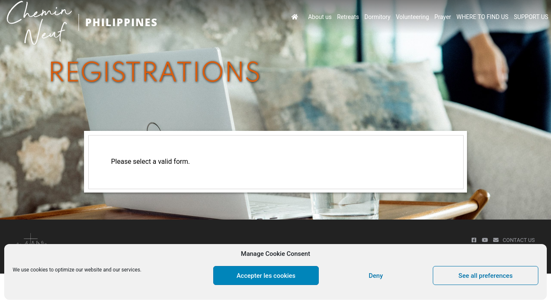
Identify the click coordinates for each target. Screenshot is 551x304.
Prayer (442, 17)
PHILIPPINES (121, 22)
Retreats (348, 17)
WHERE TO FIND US (482, 17)
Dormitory (377, 17)
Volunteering (412, 17)
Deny (376, 276)
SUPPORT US (531, 17)
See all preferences (486, 276)
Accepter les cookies (266, 276)
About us (320, 17)
